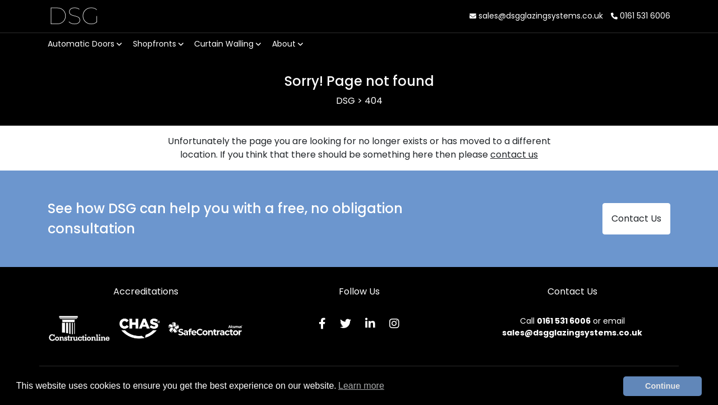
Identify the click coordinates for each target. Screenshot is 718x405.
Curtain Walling (227, 43)
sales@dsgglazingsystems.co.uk (536, 15)
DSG (74, 15)
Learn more (361, 385)
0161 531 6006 (640, 15)
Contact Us (636, 218)
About (287, 43)
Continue (662, 385)
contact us (514, 154)
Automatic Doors (85, 43)
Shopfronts (158, 43)
